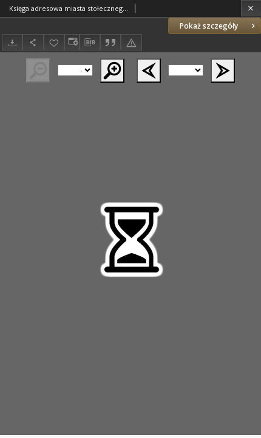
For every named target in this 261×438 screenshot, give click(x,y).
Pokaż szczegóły (218, 26)
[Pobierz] (12, 42)
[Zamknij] (251, 8)
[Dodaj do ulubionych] (54, 42)
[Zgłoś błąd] (131, 42)
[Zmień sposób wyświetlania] (71, 42)
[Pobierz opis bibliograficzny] (90, 42)
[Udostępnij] (32, 42)
